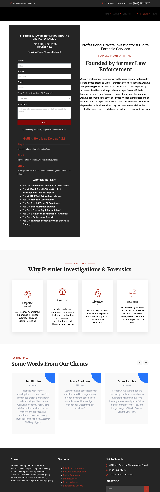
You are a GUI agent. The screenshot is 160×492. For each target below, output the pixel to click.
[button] (139, 355)
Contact (140, 14)
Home (99, 14)
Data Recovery (70, 472)
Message (22, 104)
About (111, 14)
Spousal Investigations (74, 465)
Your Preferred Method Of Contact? (35, 93)
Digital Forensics (71, 469)
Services (125, 14)
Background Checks (73, 479)
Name (21, 60)
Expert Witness (70, 476)
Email (20, 82)
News (153, 14)
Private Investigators (73, 462)
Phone (21, 71)
